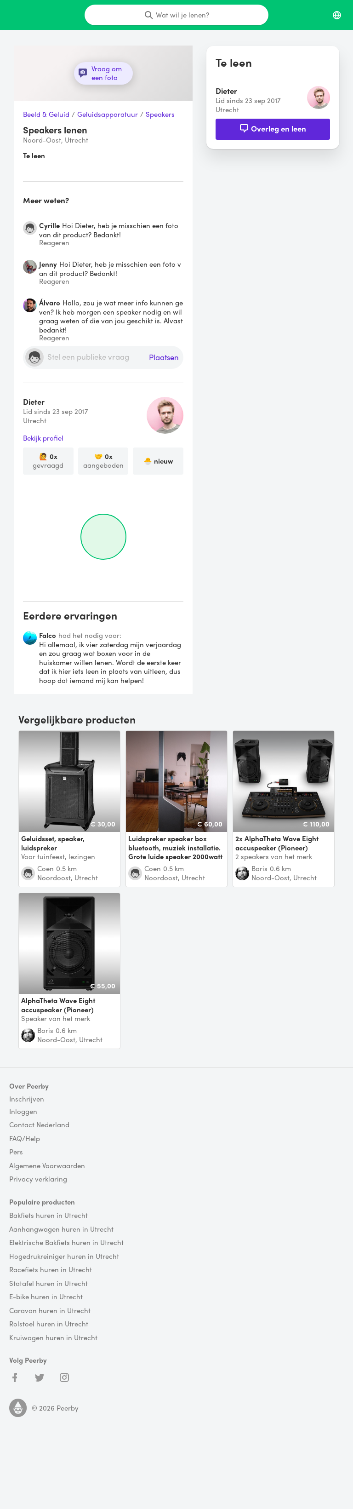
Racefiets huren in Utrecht (50, 1269)
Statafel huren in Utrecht (48, 1283)
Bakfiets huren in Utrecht (48, 1215)
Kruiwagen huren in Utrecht (53, 1338)
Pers (16, 1152)
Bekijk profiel (43, 438)
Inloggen (23, 1111)
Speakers (160, 114)
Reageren (54, 242)
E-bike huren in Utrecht (46, 1297)
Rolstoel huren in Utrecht (48, 1324)
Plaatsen (164, 357)
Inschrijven (26, 1099)
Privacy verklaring (38, 1179)
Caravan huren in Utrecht (50, 1310)
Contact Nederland (39, 1125)
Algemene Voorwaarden (47, 1165)
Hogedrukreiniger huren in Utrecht (64, 1256)
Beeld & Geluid (46, 114)
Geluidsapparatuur (107, 114)
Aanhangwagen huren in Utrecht (61, 1229)
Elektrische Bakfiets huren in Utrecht (66, 1242)
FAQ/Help (24, 1138)
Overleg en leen (272, 128)
